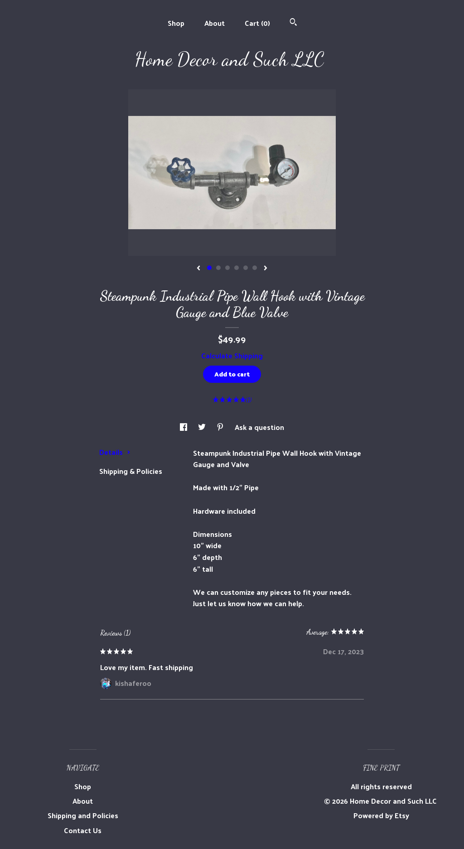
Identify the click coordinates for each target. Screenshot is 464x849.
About (214, 22)
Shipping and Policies (83, 815)
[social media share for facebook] (184, 427)
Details (114, 451)
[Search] (293, 22)
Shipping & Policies (130, 471)
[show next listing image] (265, 268)
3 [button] (227, 267)
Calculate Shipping (232, 355)
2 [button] (218, 267)
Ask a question (259, 427)
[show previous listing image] (198, 268)
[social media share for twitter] (203, 427)
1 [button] (209, 267)
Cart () (257, 22)
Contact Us (83, 830)
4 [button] (236, 267)
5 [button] (245, 267)
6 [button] (254, 267)
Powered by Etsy (381, 815)
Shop (176, 22)
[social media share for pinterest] (221, 427)
